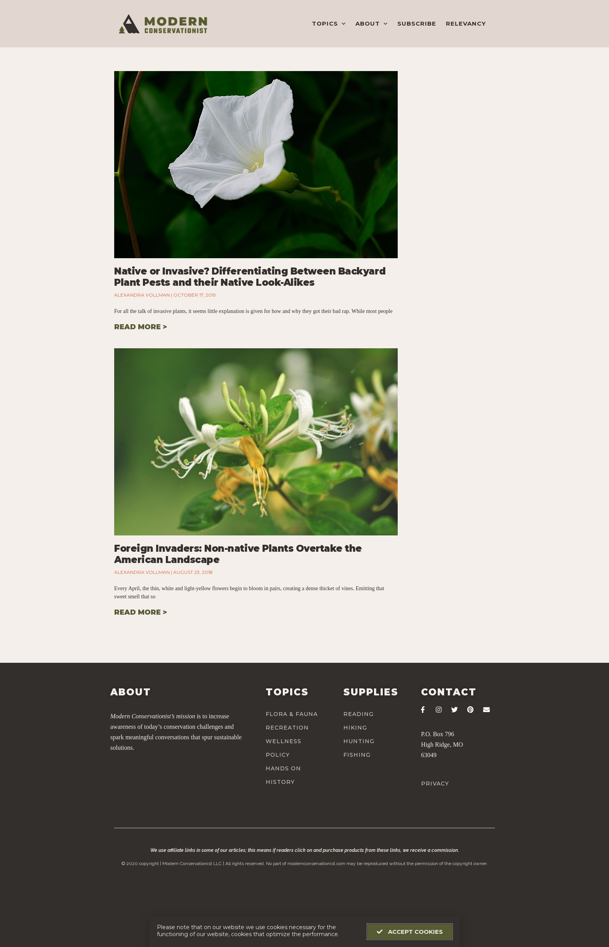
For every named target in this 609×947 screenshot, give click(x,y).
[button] (409, 931)
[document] (304, 473)
